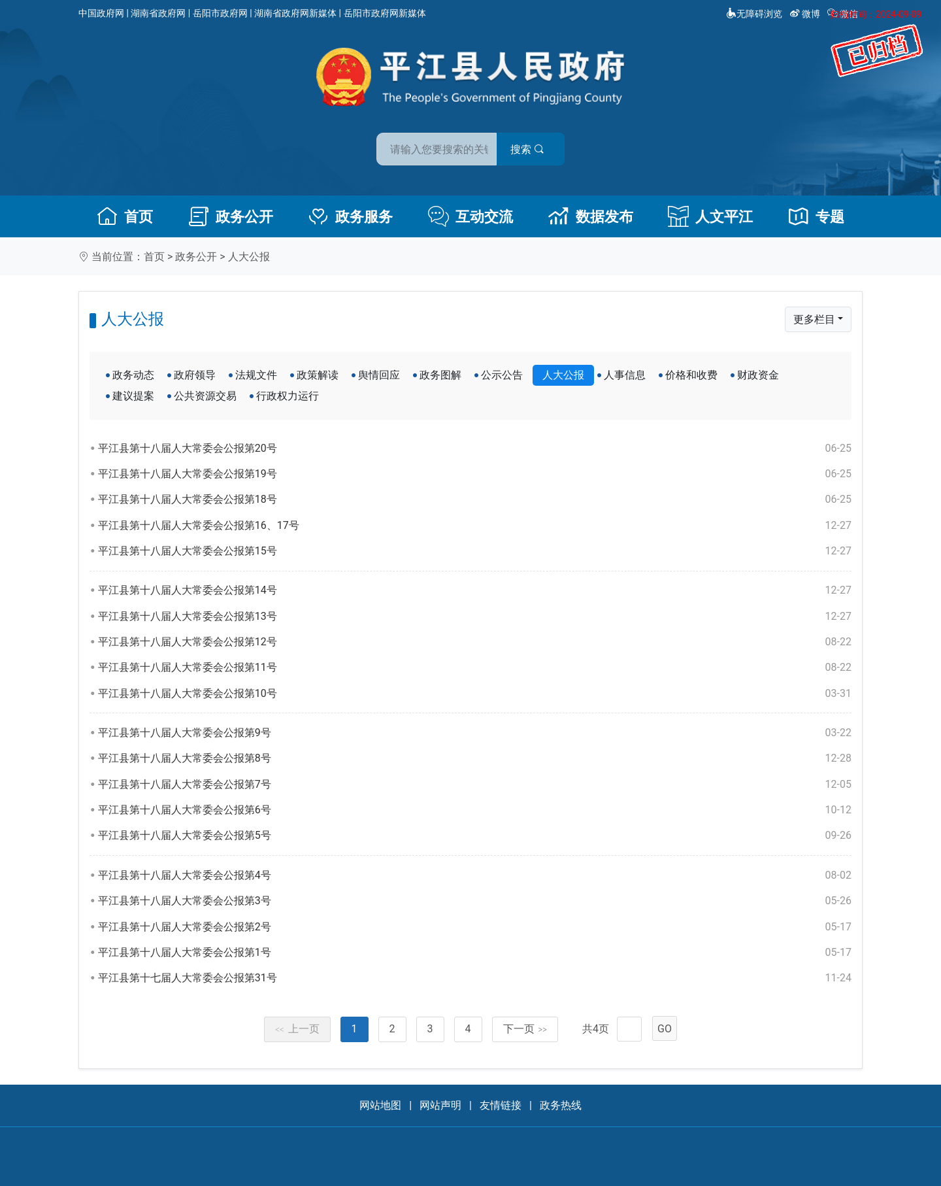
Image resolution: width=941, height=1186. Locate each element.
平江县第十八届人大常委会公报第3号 (474, 901)
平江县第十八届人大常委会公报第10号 (474, 694)
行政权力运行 (287, 396)
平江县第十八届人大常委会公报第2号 (474, 927)
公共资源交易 (205, 396)
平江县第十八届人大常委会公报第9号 (474, 733)
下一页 (525, 1029)
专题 (816, 216)
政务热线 (561, 1105)
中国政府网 (101, 13)
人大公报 (249, 256)
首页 (125, 216)
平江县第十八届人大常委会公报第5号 (474, 835)
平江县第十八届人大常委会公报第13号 (474, 616)
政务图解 (440, 375)
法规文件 (256, 375)
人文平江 (710, 216)
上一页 (297, 1029)
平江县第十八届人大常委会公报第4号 (474, 875)
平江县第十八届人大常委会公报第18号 (474, 499)
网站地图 (380, 1105)
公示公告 (502, 375)
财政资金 (758, 375)
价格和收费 (691, 375)
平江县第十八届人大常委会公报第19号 (474, 474)
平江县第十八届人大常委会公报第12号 (474, 642)
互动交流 (470, 216)
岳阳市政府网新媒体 (385, 13)
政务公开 (230, 216)
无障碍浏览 (754, 13)
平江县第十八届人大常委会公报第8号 (474, 758)
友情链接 (500, 1105)
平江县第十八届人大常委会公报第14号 (474, 590)
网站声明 (440, 1105)
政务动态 (133, 375)
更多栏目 (814, 319)
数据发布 (590, 216)
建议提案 (133, 396)
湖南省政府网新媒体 (295, 13)
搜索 (564, 143)
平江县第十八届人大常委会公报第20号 (474, 448)
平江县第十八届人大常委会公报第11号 (474, 667)
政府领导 (195, 375)
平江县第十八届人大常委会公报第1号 (474, 952)
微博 (806, 13)
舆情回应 (379, 375)
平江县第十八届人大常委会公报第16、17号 (474, 526)
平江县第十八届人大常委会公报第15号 (474, 551)
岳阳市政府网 (220, 13)
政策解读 (317, 375)
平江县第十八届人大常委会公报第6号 (474, 810)
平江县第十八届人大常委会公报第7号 (474, 784)
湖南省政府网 (158, 13)
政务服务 (350, 216)
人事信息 (625, 375)
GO (664, 1029)
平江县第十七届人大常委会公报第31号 (474, 978)
